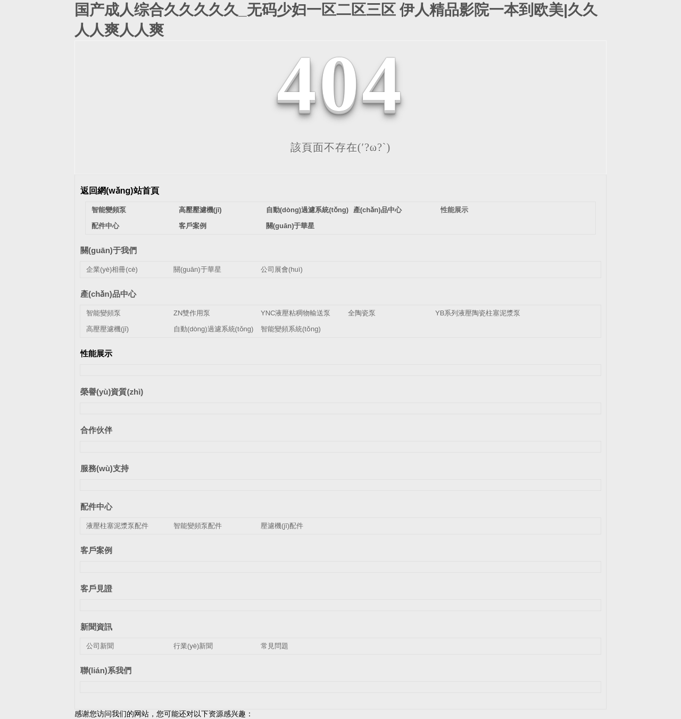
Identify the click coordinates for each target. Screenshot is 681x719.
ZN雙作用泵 (191, 313)
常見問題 (274, 646)
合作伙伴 (96, 429)
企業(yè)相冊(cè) (112, 269)
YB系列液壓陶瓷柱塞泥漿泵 (477, 313)
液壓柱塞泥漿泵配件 (117, 526)
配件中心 (105, 226)
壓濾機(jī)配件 (282, 526)
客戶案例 (192, 226)
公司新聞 (100, 646)
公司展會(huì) (282, 269)
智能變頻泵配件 (197, 526)
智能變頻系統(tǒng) (291, 329)
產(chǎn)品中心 (377, 210)
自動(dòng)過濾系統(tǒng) (307, 210)
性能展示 (454, 210)
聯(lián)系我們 (105, 670)
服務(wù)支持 (104, 468)
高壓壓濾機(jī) (200, 210)
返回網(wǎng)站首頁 (119, 190)
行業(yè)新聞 (193, 646)
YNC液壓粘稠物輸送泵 (295, 313)
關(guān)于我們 (108, 250)
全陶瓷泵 (362, 313)
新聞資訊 (96, 626)
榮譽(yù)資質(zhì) (111, 391)
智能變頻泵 (109, 210)
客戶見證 (96, 588)
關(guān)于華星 (290, 226)
